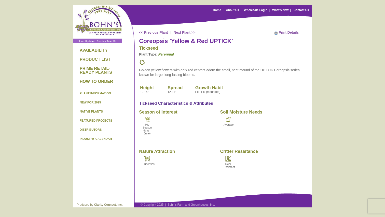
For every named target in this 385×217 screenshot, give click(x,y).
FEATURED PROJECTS (96, 120)
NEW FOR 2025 (90, 102)
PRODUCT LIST (95, 59)
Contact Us (301, 10)
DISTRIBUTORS (91, 129)
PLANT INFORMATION (95, 93)
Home (217, 10)
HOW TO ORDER (96, 81)
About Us (232, 10)
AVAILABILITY (94, 50)
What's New (280, 10)
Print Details (289, 32)
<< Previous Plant (153, 32)
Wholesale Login (255, 10)
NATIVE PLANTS (91, 111)
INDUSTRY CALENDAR (96, 139)
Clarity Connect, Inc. (108, 204)
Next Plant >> (184, 32)
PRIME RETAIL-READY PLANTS (96, 70)
